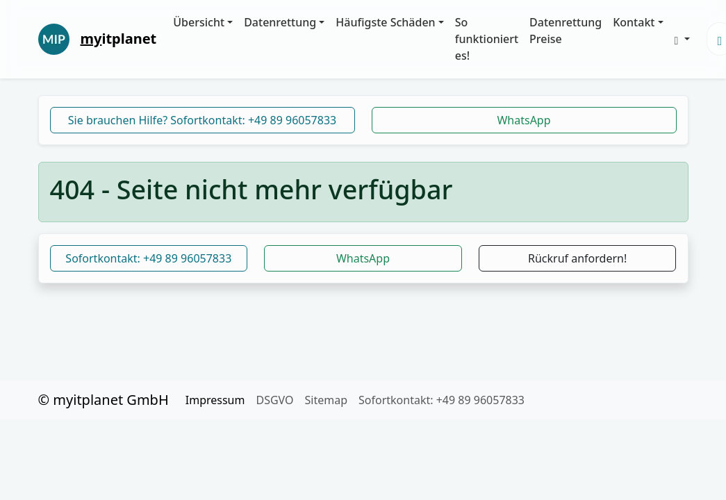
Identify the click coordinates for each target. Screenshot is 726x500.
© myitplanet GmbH (103, 399)
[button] (682, 39)
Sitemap (326, 400)
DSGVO (274, 400)
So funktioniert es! (486, 39)
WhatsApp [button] (363, 258)
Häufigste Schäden (385, 22)
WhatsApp (523, 120)
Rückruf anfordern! (577, 258)
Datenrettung (280, 22)
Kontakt (633, 22)
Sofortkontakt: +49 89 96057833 (148, 258)
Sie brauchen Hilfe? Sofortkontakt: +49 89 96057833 (202, 120)
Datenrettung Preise (565, 31)
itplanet (119, 38)
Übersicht (198, 22)
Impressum (215, 400)
